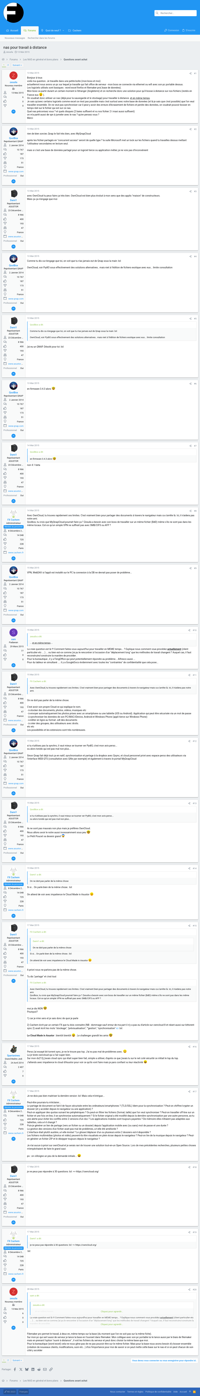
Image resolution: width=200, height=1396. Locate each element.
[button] (63, 30)
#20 (193, 1289)
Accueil (183, 1391)
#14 (193, 868)
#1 (193, 73)
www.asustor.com (18, 236)
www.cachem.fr (17, 552)
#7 (193, 446)
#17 (193, 1091)
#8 (193, 511)
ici (128, 1028)
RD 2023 (9, 1391)
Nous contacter (117, 1391)
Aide (175, 1391)
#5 (193, 318)
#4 (193, 256)
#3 (193, 191)
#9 (193, 568)
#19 (193, 1232)
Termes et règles (135, 1391)
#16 (193, 1046)
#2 (193, 129)
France (22, 167)
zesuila (9, 52)
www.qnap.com (17, 171)
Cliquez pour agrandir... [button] (112, 1311)
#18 (193, 1167)
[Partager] (189, 73)
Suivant (18, 65)
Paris (22, 548)
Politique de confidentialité (158, 1391)
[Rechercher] (175, 13)
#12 (193, 741)
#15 (193, 925)
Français (23, 1391)
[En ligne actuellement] (15, 516)
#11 (193, 675)
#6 (193, 383)
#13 (193, 803)
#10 (193, 630)
